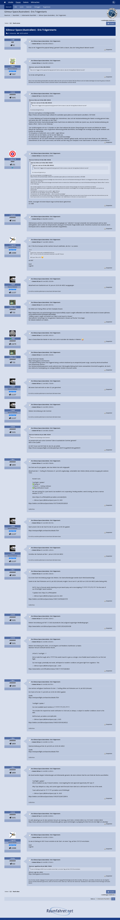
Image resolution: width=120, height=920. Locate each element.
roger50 (13, 245)
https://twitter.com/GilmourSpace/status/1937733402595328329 (48, 503)
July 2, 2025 (57, 719)
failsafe (13, 215)
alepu (13, 338)
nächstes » (112, 20)
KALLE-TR (13, 159)
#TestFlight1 (38, 589)
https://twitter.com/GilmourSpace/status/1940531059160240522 (48, 722)
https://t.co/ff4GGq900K (43, 497)
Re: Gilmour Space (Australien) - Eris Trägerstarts (45, 41)
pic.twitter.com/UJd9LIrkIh (48, 716)
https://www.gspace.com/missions (39, 361)
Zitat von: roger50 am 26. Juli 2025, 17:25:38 (40, 866)
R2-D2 (13, 92)
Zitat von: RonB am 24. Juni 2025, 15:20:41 (40, 434)
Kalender (29, 7)
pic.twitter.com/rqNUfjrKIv (58, 497)
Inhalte (10, 2)
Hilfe (15, 7)
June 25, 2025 (58, 500)
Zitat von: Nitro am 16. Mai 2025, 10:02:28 (40, 100)
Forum (18, 2)
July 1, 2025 (57, 666)
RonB (13, 284)
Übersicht (8, 7)
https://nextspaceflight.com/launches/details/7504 (44, 530)
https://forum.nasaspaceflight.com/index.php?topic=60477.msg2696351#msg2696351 (55, 448)
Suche (21, 7)
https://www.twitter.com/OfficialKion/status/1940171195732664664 (49, 669)
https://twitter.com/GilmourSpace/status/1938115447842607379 (48, 599)
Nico (13, 459)
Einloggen (37, 7)
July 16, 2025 (58, 793)
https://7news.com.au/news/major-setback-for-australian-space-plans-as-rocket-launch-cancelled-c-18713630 (62, 115)
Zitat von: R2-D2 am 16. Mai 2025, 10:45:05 (40, 160)
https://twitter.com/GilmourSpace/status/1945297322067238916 (48, 796)
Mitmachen (35, 2)
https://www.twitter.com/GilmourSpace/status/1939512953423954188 (50, 626)
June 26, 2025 (58, 596)
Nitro (13, 66)
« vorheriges (105, 20)
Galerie (25, 2)
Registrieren (46, 7)
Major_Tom (13, 307)
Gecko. (13, 858)
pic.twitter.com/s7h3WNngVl (60, 790)
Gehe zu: (93, 898)
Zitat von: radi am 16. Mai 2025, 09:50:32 (39, 67)
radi (13, 40)
